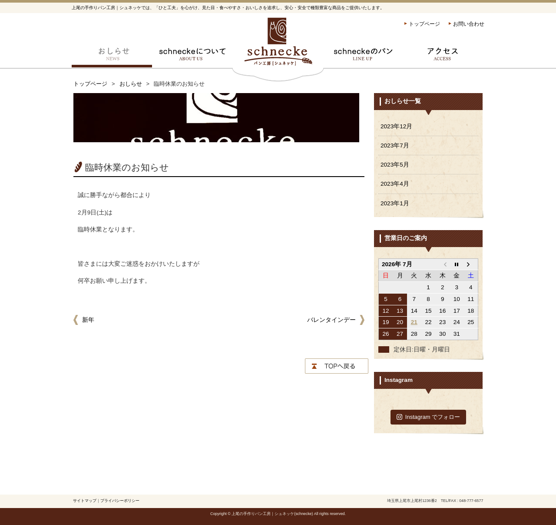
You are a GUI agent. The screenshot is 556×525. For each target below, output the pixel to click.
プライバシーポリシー (119, 500)
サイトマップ (84, 500)
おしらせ (112, 56)
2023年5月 (395, 164)
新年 (88, 320)
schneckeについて (192, 56)
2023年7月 (395, 145)
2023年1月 (395, 203)
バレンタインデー (331, 320)
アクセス (444, 56)
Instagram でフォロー (428, 417)
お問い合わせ (468, 24)
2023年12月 (396, 126)
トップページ (424, 24)
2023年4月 (395, 184)
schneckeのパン (364, 56)
